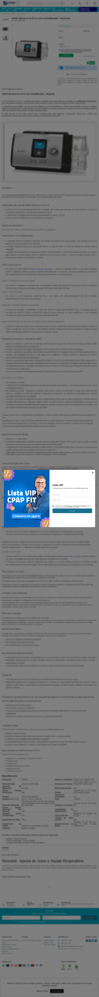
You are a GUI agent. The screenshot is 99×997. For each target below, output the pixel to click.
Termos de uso (69, 506)
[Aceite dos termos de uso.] (53, 506)
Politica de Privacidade (80, 506)
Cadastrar (72, 511)
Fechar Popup (93, 473)
